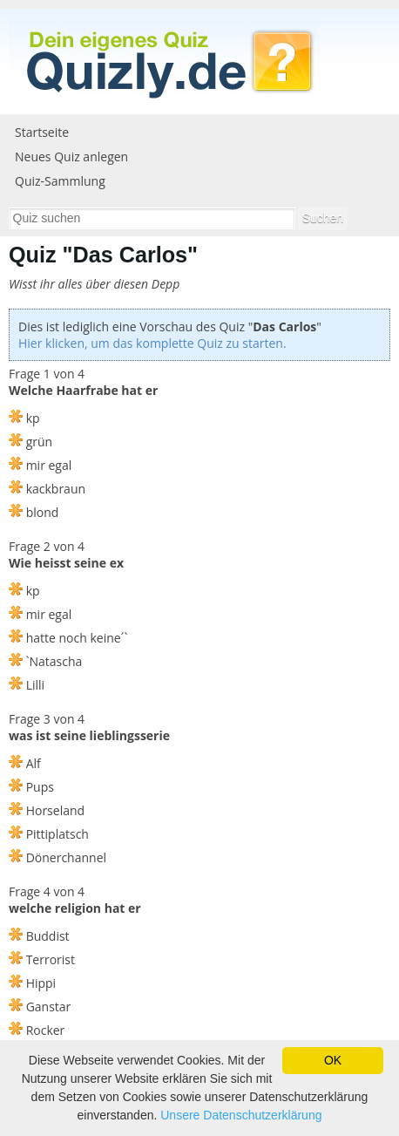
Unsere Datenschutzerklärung (240, 1115)
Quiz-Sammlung (60, 181)
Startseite (42, 132)
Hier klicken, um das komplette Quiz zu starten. (152, 343)
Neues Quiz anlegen (71, 156)
